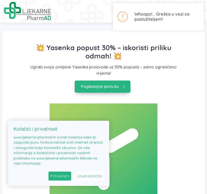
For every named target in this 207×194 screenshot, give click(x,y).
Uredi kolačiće (89, 176)
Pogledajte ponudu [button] (103, 86)
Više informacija (26, 163)
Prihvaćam (59, 176)
